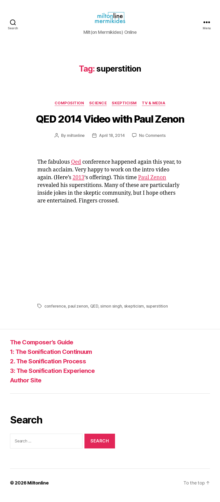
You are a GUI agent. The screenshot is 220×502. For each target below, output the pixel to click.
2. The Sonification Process (48, 366)
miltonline (76, 140)
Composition (69, 108)
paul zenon (78, 311)
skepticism (134, 311)
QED (94, 311)
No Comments (152, 140)
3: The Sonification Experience (52, 375)
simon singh (111, 311)
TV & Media (154, 108)
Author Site (26, 385)
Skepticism (124, 108)
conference (55, 311)
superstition (157, 311)
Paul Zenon (152, 182)
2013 (78, 182)
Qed (76, 167)
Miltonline (37, 487)
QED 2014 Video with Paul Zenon (110, 124)
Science (98, 108)
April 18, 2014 (112, 140)
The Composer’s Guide (41, 347)
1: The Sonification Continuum (51, 356)
